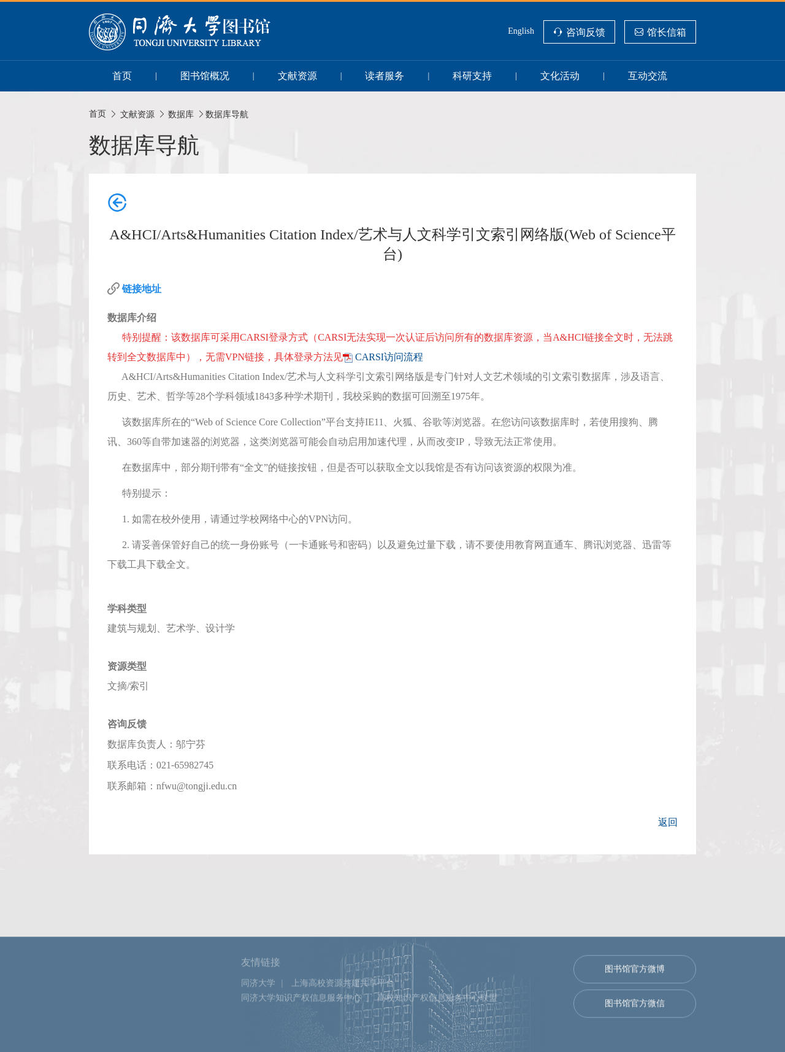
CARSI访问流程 (389, 357)
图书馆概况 (204, 76)
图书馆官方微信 (635, 1030)
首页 (122, 76)
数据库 (181, 114)
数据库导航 (226, 114)
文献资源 (297, 76)
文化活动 (560, 76)
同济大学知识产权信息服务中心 (301, 1025)
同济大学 (258, 1010)
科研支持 (472, 76)
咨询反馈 (585, 32)
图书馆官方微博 (635, 996)
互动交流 (647, 76)
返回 (668, 822)
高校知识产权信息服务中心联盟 (437, 1025)
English (521, 31)
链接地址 (141, 289)
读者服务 (384, 76)
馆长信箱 (666, 32)
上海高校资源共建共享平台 (342, 1010)
